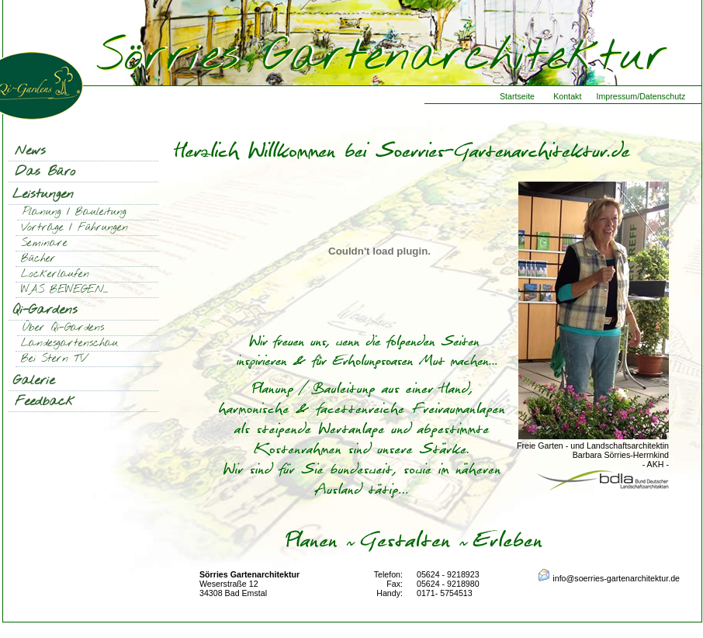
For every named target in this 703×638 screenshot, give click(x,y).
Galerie (33, 381)
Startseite (517, 96)
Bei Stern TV (53, 359)
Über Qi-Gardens (63, 328)
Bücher (38, 258)
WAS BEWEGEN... (64, 290)
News (30, 151)
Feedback (44, 402)
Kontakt (567, 96)
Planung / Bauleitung (74, 212)
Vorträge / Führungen (74, 227)
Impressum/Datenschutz (640, 96)
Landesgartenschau (69, 343)
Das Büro (45, 172)
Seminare (44, 243)
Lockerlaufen (55, 274)
